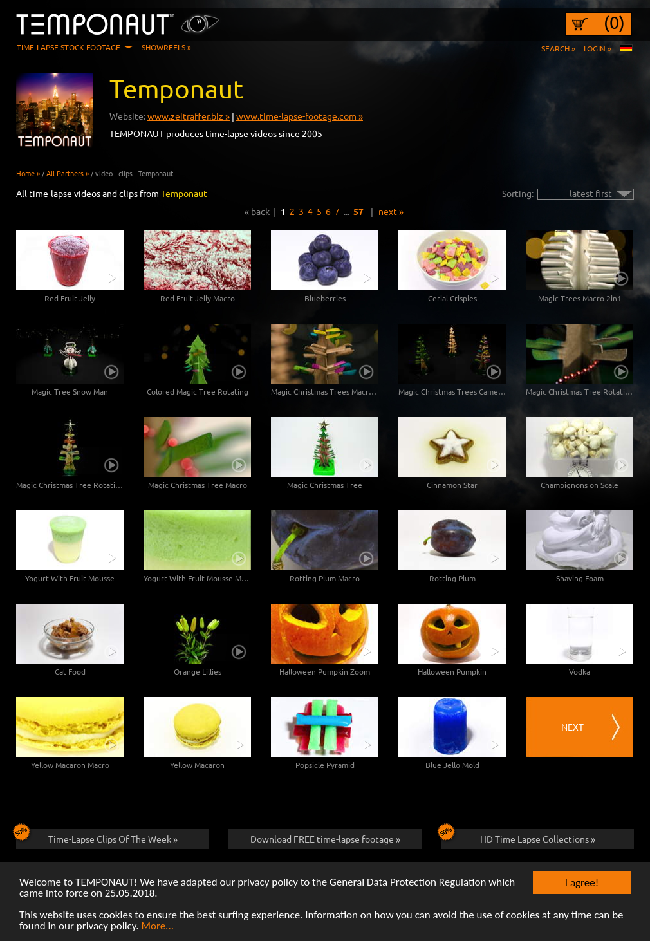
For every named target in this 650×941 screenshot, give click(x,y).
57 (358, 211)
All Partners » (67, 173)
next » (391, 211)
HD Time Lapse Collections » (518, 836)
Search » (558, 48)
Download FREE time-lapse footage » (325, 838)
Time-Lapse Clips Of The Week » (97, 836)
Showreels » (166, 47)
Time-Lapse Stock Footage (68, 47)
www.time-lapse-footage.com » (299, 116)
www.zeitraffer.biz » (188, 116)
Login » (597, 48)
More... (157, 926)
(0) (614, 22)
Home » (28, 173)
